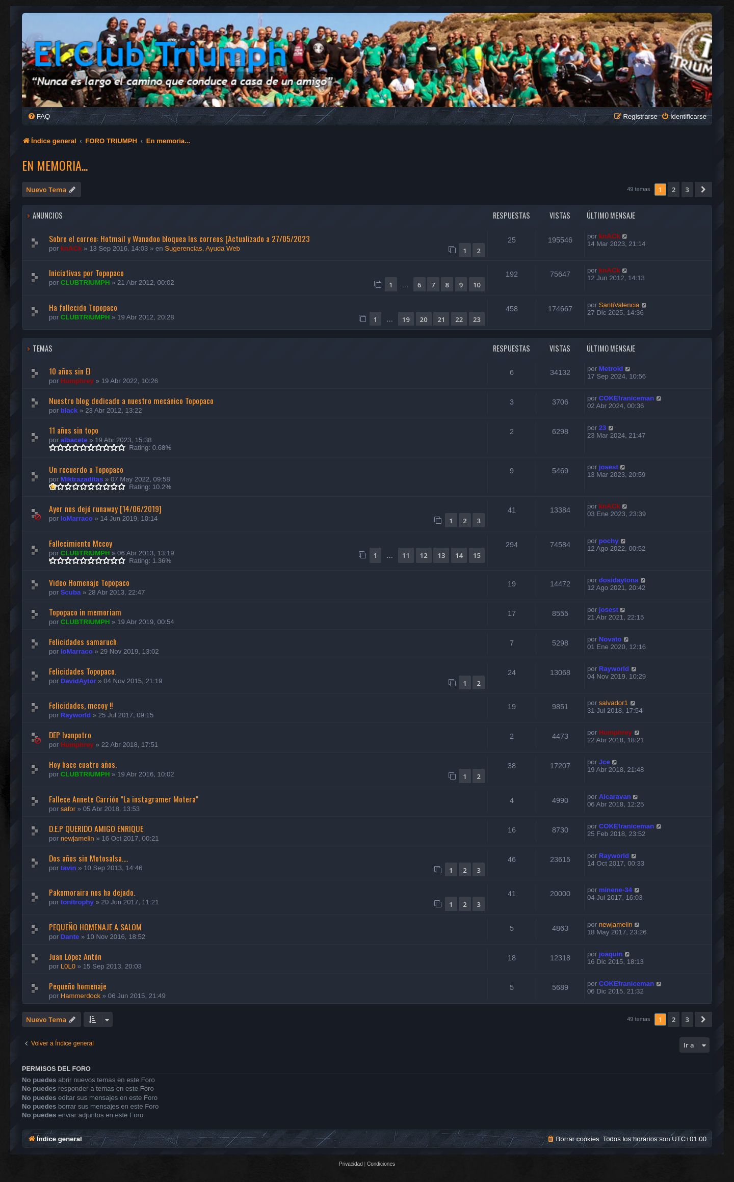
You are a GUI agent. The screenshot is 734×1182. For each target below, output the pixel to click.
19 (406, 319)
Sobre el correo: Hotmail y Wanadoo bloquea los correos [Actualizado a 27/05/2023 (179, 238)
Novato (610, 639)
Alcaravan (615, 796)
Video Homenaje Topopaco (89, 582)
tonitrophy (77, 902)
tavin (68, 868)
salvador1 (613, 703)
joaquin (611, 954)
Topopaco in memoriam (85, 612)
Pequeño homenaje (78, 986)
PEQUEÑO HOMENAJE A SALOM (95, 927)
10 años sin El (70, 371)
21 (441, 319)
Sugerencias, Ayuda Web (202, 248)
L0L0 (68, 966)
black (69, 410)
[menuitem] (39, 116)
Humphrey (77, 381)
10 (477, 284)
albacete (74, 440)
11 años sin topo (73, 430)
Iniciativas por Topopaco (86, 272)
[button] (703, 189)
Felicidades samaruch (83, 641)
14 (459, 555)
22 (459, 319)
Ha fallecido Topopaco (83, 307)
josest (608, 467)
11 (406, 555)
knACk (71, 248)
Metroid (611, 368)
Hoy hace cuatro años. (83, 764)
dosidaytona (619, 580)
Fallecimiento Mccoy (80, 543)
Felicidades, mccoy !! (81, 705)
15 (477, 555)
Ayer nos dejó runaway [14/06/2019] (105, 508)
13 (441, 555)
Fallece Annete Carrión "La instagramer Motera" (123, 799)
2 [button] (673, 189)
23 (477, 319)
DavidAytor (78, 681)
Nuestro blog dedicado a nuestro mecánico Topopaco (131, 400)
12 (424, 555)
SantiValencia (619, 305)
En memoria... (55, 165)
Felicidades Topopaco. (82, 671)
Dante (70, 937)
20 (424, 319)
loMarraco (77, 518)
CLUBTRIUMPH (85, 282)
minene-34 (615, 890)
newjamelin (77, 838)
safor (68, 809)
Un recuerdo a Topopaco (86, 469)
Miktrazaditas (82, 479)
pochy (609, 541)
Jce (604, 762)
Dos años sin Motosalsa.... (88, 858)
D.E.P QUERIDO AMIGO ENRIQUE (96, 828)
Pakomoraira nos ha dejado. (92, 892)
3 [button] (687, 189)
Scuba (71, 592)
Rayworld (614, 669)
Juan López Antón (75, 956)
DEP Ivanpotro (70, 735)
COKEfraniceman (626, 398)
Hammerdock (80, 996)
